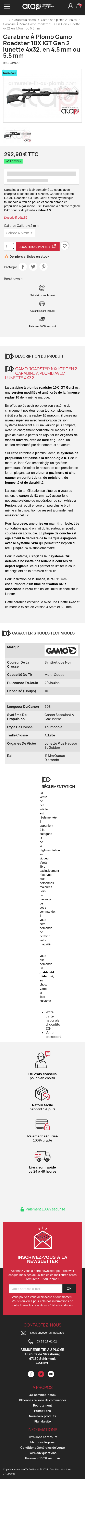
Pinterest (43, 267)
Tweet (33, 267)
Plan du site (42, 1421)
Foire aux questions (42, 1453)
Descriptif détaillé (15, 217)
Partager (23, 267)
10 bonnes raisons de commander (42, 1400)
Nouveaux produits (42, 1416)
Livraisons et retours (42, 1437)
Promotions (42, 1411)
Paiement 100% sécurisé (42, 1458)
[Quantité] (7, 246)
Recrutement (42, 1405)
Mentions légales (42, 1442)
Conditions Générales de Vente (42, 1448)
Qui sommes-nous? (42, 1395)
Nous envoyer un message (47, 1332)
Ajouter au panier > (38, 246)
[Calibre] (19, 233)
